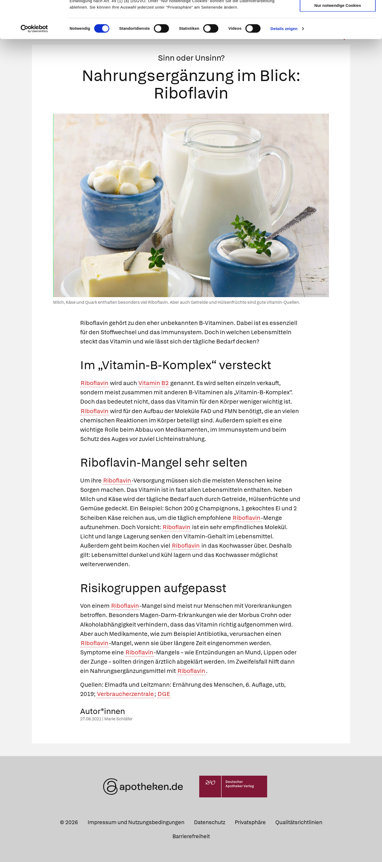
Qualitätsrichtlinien (298, 822)
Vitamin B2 (153, 383)
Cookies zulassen (337, 13)
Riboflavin (94, 383)
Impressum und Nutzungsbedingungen (136, 822)
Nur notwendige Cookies (337, 43)
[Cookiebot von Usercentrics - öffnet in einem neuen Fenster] (34, 66)
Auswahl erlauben (338, 28)
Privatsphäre (250, 822)
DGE (164, 694)
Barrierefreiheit (191, 836)
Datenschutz (209, 822)
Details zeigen (284, 66)
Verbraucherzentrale (125, 694)
